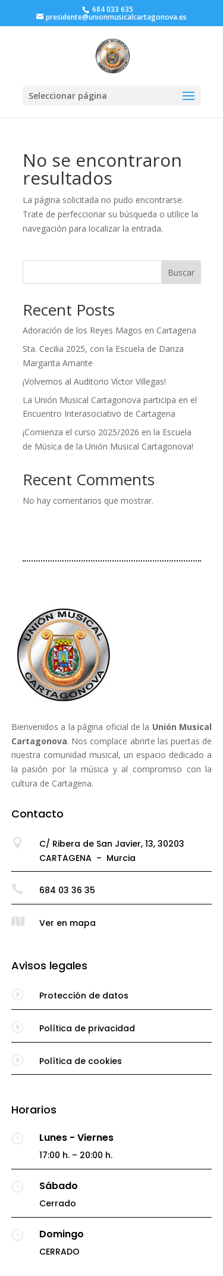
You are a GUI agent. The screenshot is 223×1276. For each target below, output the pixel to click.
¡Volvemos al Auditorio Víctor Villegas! (94, 381)
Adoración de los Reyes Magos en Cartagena (109, 330)
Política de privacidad (87, 1028)
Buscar (181, 272)
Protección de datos (83, 996)
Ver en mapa (67, 923)
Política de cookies (80, 1061)
